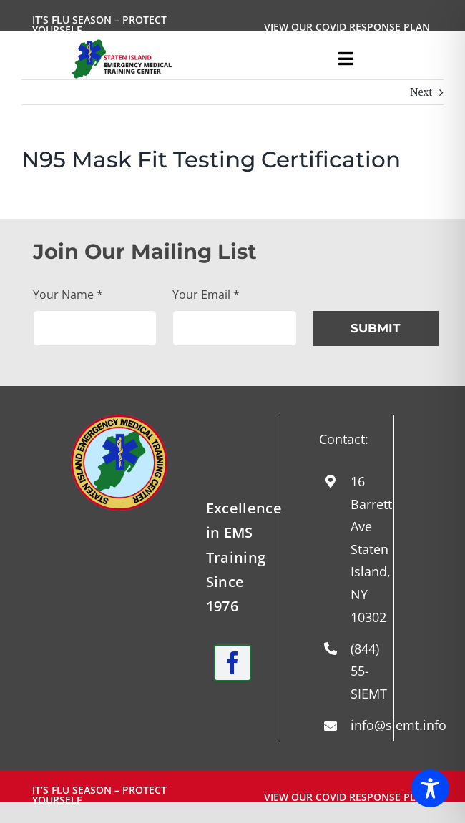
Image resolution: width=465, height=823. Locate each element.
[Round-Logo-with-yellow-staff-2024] (119, 420)
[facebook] (232, 662)
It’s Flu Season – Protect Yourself (99, 24)
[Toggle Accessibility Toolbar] (430, 788)
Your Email (206, 294)
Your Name (68, 294)
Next (421, 92)
